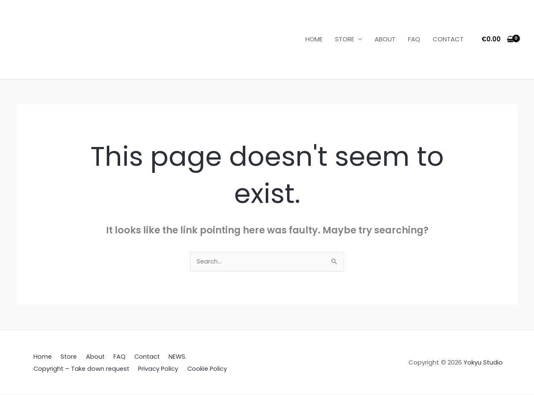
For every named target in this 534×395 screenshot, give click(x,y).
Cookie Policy (203, 369)
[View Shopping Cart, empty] (498, 39)
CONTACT (448, 39)
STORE (344, 39)
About (89, 357)
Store (64, 357)
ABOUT (385, 39)
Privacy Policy (156, 369)
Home (40, 357)
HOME (313, 39)
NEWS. (165, 357)
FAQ (414, 39)
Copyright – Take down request (80, 369)
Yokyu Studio (483, 363)
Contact (136, 357)
